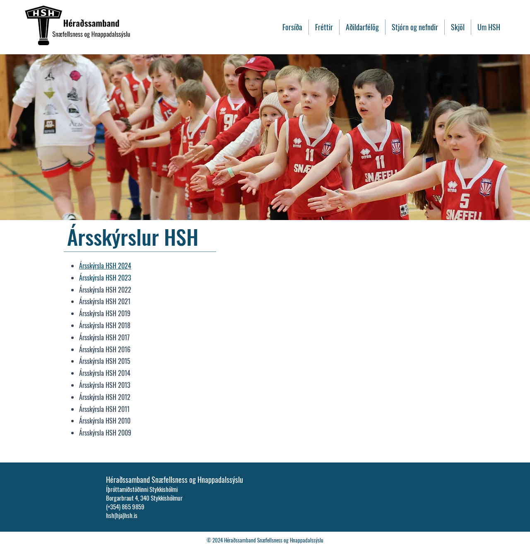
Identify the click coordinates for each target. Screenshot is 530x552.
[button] (458, 27)
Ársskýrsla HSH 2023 (105, 278)
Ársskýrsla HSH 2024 (105, 266)
